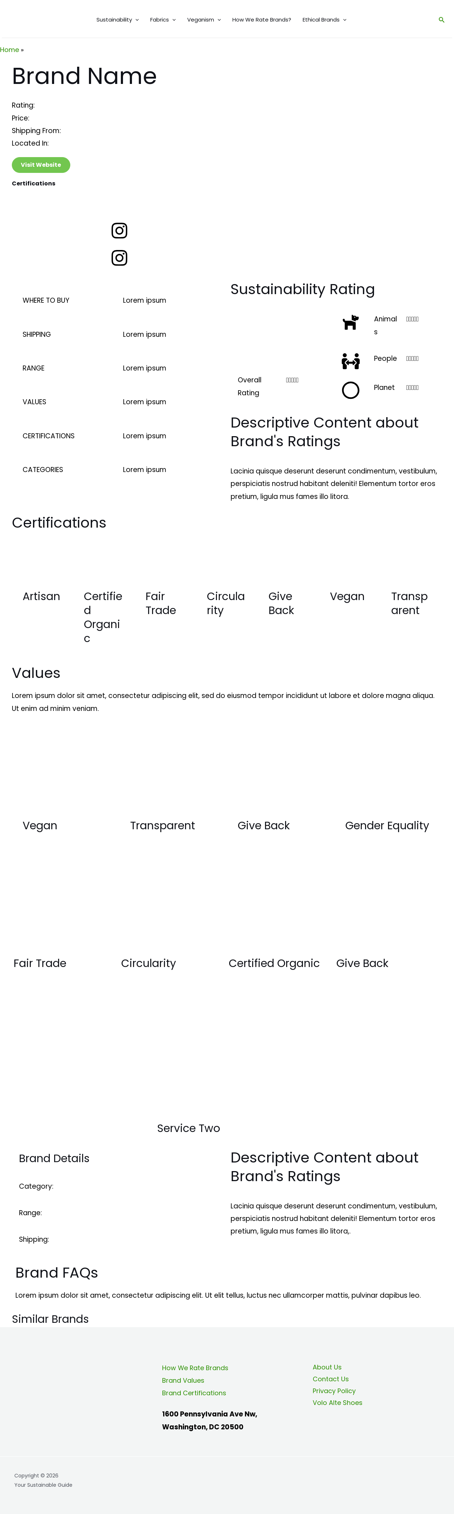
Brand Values (184, 1380)
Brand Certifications (196, 1393)
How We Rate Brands (197, 1368)
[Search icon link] (442, 19)
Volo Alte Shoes (336, 1406)
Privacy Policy (332, 1393)
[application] (135, 20)
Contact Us (329, 1380)
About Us (325, 1368)
